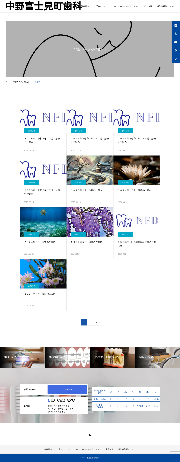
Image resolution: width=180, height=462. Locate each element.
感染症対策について (166, 6)
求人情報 (148, 6)
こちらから (67, 389)
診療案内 (85, 6)
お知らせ (31, 131)
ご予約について (101, 6)
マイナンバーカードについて (126, 6)
